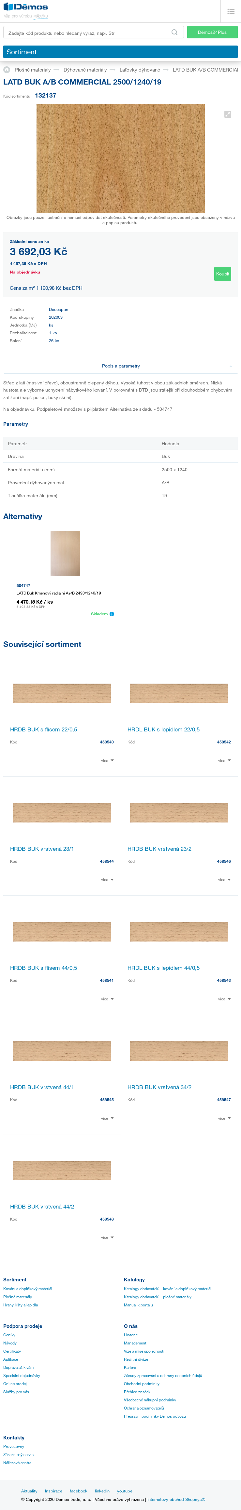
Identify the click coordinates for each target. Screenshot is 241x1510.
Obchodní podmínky (141, 1383)
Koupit (222, 273)
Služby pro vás (16, 1391)
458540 (107, 741)
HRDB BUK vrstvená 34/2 (159, 1087)
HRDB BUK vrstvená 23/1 (42, 848)
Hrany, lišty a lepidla (20, 1304)
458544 (107, 861)
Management (135, 1342)
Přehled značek (137, 1391)
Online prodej (15, 1383)
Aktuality (29, 1490)
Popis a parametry (167, 365)
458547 (224, 1099)
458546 (224, 861)
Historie (131, 1334)
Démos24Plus (212, 32)
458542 (224, 741)
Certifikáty (12, 1351)
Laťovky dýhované (140, 70)
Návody (10, 1342)
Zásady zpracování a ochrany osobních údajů (163, 1375)
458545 (107, 1099)
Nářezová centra (17, 1462)
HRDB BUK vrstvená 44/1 (42, 1087)
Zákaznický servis (18, 1454)
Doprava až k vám (18, 1367)
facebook (78, 1490)
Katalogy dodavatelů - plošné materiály (157, 1296)
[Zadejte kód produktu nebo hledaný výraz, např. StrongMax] (94, 32)
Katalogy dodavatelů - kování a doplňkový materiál (167, 1288)
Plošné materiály (33, 70)
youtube (124, 1490)
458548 (107, 1219)
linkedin (102, 1490)
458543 (224, 980)
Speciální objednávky (21, 1375)
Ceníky (9, 1334)
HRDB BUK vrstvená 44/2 (42, 1206)
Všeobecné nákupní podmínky (150, 1399)
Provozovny (13, 1446)
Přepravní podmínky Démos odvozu (155, 1416)
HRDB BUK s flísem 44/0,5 (43, 967)
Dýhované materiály (85, 70)
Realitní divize (136, 1359)
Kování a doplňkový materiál (27, 1288)
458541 (107, 980)
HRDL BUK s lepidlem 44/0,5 (164, 967)
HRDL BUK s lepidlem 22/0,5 (164, 729)
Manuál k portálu (138, 1304)
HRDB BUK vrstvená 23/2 (159, 848)
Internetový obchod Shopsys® (176, 1499)
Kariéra (130, 1367)
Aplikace (10, 1359)
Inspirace (53, 1490)
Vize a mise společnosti (144, 1351)
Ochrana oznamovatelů (144, 1407)
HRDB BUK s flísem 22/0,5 (43, 729)
